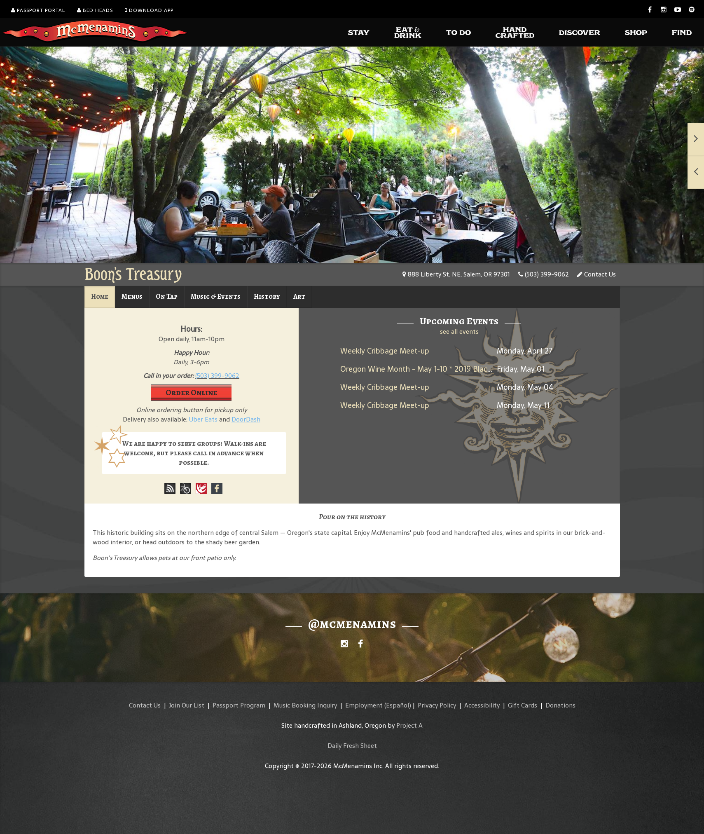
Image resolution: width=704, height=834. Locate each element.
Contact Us (596, 274)
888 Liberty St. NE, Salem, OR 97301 (456, 274)
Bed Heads (95, 10)
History (267, 296)
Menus (132, 296)
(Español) (397, 705)
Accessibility (482, 705)
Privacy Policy (437, 705)
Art (299, 296)
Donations (560, 705)
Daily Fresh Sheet (352, 745)
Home (99, 296)
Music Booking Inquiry (305, 705)
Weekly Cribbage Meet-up (384, 351)
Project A (409, 725)
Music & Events (216, 296)
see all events (459, 331)
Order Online (191, 392)
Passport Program (239, 705)
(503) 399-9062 (543, 274)
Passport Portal (38, 10)
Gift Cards (522, 705)
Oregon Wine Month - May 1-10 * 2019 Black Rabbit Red (435, 369)
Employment (364, 705)
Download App (149, 10)
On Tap (167, 296)
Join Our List (186, 705)
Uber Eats (203, 419)
